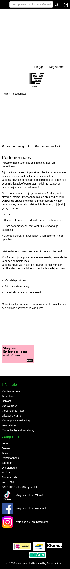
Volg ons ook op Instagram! (25, 521)
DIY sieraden (9, 467)
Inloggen (39, 67)
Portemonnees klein (48, 146)
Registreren (56, 67)
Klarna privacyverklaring (16, 420)
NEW (5, 443)
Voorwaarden (9, 405)
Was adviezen (10, 425)
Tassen (6, 453)
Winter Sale (8, 482)
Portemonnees (19, 94)
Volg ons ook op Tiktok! (22, 495)
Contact (6, 401)
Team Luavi (8, 396)
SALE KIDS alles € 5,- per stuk (20, 487)
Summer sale (9, 477)
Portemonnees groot (15, 146)
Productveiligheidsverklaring (18, 430)
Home (5, 94)
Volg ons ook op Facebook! (24, 508)
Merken (6, 472)
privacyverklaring (11, 415)
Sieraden (7, 462)
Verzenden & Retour (13, 410)
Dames (6, 448)
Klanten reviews (11, 391)
